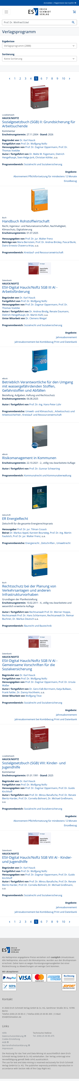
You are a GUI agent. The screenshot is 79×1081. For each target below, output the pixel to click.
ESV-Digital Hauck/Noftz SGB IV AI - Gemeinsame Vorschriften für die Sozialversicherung (29, 664)
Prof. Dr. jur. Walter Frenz (39, 238)
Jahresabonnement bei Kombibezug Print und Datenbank (46, 341)
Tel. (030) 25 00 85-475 (43, 1035)
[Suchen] (36, 22)
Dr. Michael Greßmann (60, 798)
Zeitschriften (48, 543)
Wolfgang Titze (34, 695)
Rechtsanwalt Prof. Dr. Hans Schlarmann (24, 615)
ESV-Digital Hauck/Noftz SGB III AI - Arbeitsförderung (29, 289)
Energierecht (32, 543)
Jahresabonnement (66, 337)
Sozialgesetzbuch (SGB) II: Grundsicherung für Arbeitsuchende (38, 123)
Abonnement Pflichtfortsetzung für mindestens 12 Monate (45, 176)
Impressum (7, 1048)
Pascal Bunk (69, 242)
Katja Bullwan (63, 688)
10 (63, 78)
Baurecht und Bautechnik (38, 625)
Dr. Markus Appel (19, 532)
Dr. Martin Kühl (35, 314)
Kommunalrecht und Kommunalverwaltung (47, 475)
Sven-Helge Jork (25, 157)
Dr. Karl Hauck (27, 140)
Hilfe (4, 1032)
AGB (4, 1042)
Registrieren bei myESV (64, 3)
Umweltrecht (63, 543)
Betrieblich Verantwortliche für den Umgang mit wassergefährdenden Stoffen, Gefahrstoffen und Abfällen (37, 386)
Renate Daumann (59, 311)
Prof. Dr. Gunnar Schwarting (44, 468)
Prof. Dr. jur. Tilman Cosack (32, 529)
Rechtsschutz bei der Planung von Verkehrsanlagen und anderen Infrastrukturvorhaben (29, 590)
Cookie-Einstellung (11, 1039)
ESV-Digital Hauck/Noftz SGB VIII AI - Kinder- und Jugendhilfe (37, 859)
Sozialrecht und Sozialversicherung (43, 164)
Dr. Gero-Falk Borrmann (42, 688)
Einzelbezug (70, 181)
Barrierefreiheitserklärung (14, 1045)
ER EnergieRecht (15, 518)
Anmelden (48, 3)
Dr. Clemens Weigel (36, 318)
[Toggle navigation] (6, 12)
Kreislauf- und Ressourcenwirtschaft (43, 252)
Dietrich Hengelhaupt (13, 314)
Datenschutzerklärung (13, 1036)
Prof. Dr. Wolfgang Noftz (34, 143)
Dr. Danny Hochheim (28, 692)
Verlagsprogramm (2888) (40, 46)
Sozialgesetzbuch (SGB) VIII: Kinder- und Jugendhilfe (34, 765)
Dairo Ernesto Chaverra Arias (18, 245)
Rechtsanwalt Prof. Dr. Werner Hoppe (49, 612)
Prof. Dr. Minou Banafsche (43, 795)
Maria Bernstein (25, 242)
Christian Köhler (44, 157)
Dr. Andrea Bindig (38, 311)
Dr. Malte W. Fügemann (42, 154)
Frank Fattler (9, 692)
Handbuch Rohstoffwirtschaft (26, 221)
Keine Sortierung (40, 58)
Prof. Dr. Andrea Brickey (48, 242)
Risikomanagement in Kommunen (29, 457)
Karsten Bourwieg (39, 532)
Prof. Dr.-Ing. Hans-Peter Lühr (45, 404)
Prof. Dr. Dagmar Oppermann (41, 147)
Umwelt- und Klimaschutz (39, 411)
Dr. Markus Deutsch (23, 618)
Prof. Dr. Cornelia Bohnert (33, 798)
